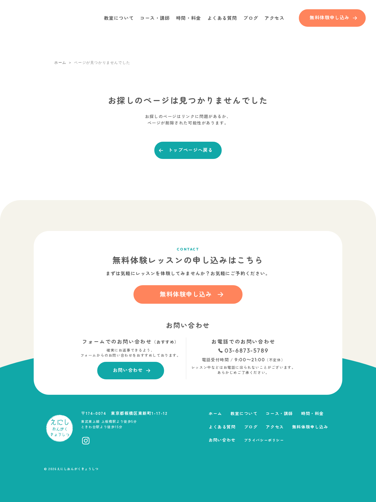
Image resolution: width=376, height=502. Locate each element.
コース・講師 (155, 17)
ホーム (215, 413)
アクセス (274, 17)
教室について (119, 17)
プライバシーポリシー (264, 440)
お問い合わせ (222, 440)
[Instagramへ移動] (86, 440)
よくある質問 (222, 17)
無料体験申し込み (310, 427)
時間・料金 (188, 17)
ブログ (250, 17)
